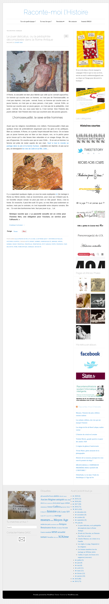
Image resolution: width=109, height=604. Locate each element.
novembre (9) (81, 515)
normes (9, 244)
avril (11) (80, 568)
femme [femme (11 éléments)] (50, 507)
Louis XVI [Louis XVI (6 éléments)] (48, 515)
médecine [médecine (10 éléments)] (44, 524)
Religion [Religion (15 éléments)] (63, 524)
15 (66, 36)
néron (60, 241)
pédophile (20, 244)
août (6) (79, 523)
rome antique (22, 246)
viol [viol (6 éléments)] (57, 537)
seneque (31, 246)
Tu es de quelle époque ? (28, 21)
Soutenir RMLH (86, 21)
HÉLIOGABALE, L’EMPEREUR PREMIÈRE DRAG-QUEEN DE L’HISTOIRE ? (87, 467)
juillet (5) (80, 560)
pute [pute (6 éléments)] (58, 524)
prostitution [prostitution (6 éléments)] (53, 524)
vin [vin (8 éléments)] (55, 537)
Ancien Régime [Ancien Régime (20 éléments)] (48, 499)
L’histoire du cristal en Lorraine (86, 434)
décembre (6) (81, 512)
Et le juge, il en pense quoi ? (38, 238)
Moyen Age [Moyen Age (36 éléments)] (61, 520)
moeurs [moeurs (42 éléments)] (45, 520)
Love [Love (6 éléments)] (53, 515)
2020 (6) (77, 496)
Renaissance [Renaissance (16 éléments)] (46, 527)
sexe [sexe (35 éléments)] (54, 531)
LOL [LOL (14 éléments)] (59, 512)
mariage (54, 241)
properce (59, 244)
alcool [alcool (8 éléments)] (61, 496)
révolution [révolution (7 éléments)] (59, 528)
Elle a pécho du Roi (21, 238)
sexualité (38, 246)
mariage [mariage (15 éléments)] (57, 515)
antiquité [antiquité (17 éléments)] (60, 499)
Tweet (15, 231)
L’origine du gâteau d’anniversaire (87, 446)
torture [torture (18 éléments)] (44, 537)
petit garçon (46, 244)
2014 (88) (77, 579)
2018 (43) (77, 501)
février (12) (81, 573)
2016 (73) (77, 507)
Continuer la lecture (17, 225)
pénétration (37, 244)
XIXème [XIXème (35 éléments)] (63, 536)
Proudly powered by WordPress (43, 595)
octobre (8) (81, 517)
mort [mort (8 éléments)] (52, 520)
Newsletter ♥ (60, 21)
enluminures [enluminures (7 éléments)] (44, 507)
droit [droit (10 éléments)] (42, 503)
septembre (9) (81, 520)
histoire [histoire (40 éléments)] (52, 511)
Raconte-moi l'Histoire (56, 12)
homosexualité (46, 241)
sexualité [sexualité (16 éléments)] (61, 532)
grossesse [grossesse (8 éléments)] (63, 507)
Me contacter (73, 21)
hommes (37, 241)
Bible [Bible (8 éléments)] (66, 500)
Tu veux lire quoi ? (46, 21)
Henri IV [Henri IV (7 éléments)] (44, 512)
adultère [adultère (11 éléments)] (56, 496)
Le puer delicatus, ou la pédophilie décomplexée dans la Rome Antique (30, 38)
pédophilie (28, 244)
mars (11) (80, 571)
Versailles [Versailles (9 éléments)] (50, 537)
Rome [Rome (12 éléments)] (54, 528)
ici (57, 194)
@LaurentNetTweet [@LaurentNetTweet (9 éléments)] (47, 496)
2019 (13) (77, 499)
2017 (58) (77, 504)
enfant (32, 241)
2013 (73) (77, 581)
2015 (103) (78, 509)
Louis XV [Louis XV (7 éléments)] (43, 516)
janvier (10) (81, 576)
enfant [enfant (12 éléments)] (67, 503)
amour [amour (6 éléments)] (65, 496)
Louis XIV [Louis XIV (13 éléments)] (65, 512)
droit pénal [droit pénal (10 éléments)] (56, 503)
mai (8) (79, 565)
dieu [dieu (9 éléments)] (69, 500)
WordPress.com (73, 595)
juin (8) (79, 563)
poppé (54, 244)
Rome (16, 246)
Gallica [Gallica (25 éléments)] (56, 506)
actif (27, 241)
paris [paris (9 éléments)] (49, 524)
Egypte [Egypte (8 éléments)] (63, 503)
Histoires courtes (13, 241)
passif (15, 244)
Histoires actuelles (55, 238)
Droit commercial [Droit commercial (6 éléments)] (48, 503)
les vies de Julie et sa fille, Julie (34, 149)
